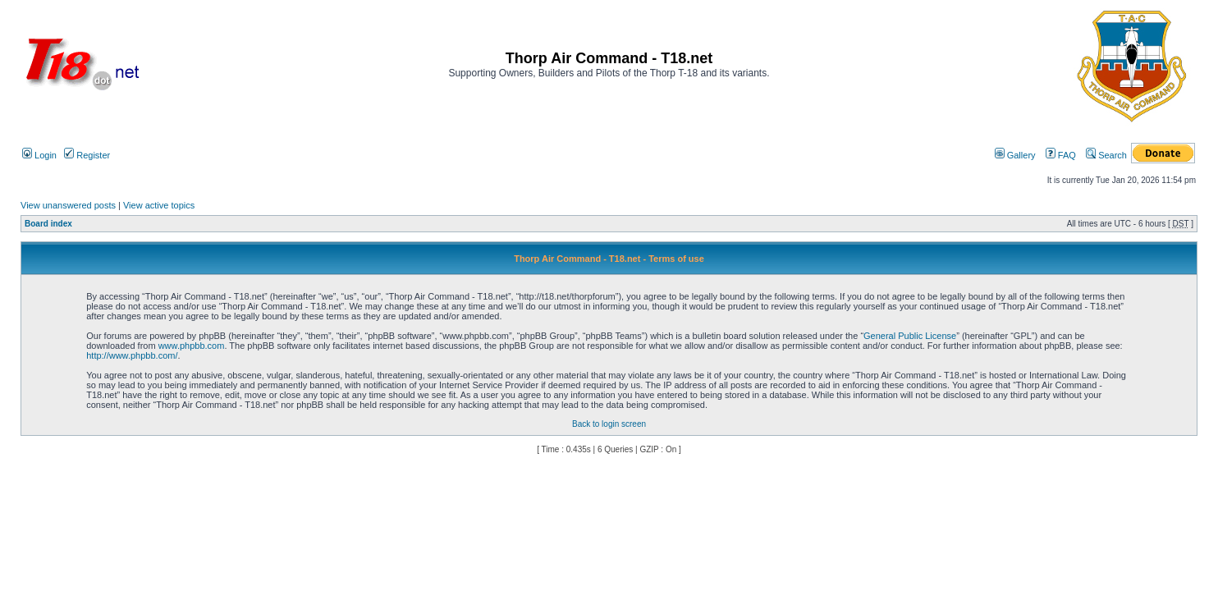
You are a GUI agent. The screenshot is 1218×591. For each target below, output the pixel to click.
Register (87, 155)
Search (1106, 155)
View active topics (159, 205)
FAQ (1061, 155)
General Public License (909, 336)
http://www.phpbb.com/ (131, 355)
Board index (48, 223)
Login (39, 155)
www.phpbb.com (191, 345)
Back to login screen (609, 423)
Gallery (1015, 155)
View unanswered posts (68, 205)
